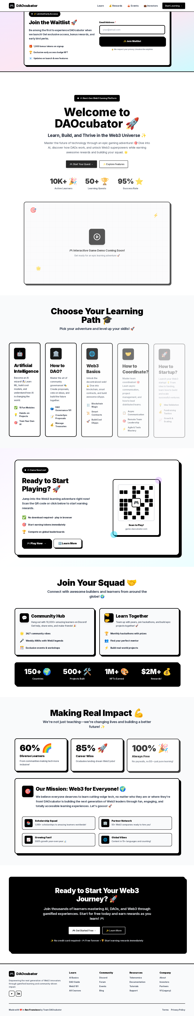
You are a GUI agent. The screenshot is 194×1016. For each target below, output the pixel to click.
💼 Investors (151, 5)
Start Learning (174, 5)
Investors (164, 982)
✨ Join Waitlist (132, 41)
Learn (100, 5)
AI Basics (74, 977)
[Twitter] (12, 993)
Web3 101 (73, 986)
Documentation (137, 982)
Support (133, 990)
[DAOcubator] (23, 6)
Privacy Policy (178, 1010)
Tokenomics (135, 977)
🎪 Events (133, 5)
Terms (165, 1010)
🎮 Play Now (36, 543)
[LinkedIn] (18, 993)
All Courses (75, 990)
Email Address (107, 22)
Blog (101, 990)
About (163, 977)
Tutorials (134, 986)
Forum (102, 982)
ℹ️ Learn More (67, 543)
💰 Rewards (115, 5)
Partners (164, 986)
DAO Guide (74, 982)
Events (102, 986)
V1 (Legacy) (165, 990)
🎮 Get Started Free (84, 932)
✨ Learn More (114, 931)
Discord (103, 977)
